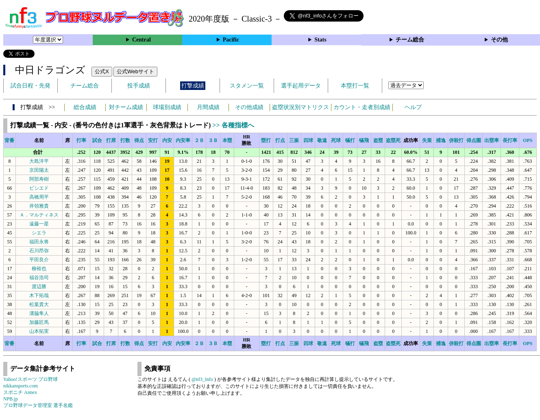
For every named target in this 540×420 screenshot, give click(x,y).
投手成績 (138, 86)
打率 (81, 140)
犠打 (350, 140)
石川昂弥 (39, 251)
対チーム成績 (126, 107)
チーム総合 (410, 40)
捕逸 (441, 140)
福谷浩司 (39, 277)
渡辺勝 (39, 286)
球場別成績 (167, 107)
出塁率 (491, 140)
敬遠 (322, 140)
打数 (125, 140)
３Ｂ (213, 140)
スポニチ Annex (20, 392)
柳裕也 (39, 268)
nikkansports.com (20, 386)
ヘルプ (413, 107)
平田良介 (39, 259)
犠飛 (364, 140)
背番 (9, 140)
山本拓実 (39, 331)
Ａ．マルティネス (39, 215)
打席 (111, 140)
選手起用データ (301, 86)
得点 (139, 140)
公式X (102, 71)
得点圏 (473, 140)
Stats (320, 40)
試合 (97, 140)
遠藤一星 (39, 224)
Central (141, 40)
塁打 (266, 140)
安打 (153, 140)
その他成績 (249, 107)
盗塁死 (393, 140)
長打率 (510, 140)
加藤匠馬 (39, 322)
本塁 (227, 140)
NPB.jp (10, 399)
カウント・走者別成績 (361, 107)
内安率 (183, 140)
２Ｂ (199, 140)
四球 (308, 140)
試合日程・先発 (30, 86)
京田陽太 (39, 170)
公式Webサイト (135, 71)
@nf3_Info (202, 379)
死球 (336, 140)
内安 (167, 140)
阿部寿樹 (39, 179)
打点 (280, 140)
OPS (527, 140)
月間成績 (208, 107)
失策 (427, 140)
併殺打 (456, 140)
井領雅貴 (39, 206)
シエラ (39, 233)
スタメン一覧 (247, 86)
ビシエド (39, 188)
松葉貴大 (39, 304)
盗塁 (378, 140)
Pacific (231, 40)
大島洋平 (39, 161)
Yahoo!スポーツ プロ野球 (30, 379)
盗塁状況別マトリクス (300, 107)
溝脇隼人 (39, 313)
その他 (499, 40)
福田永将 (39, 242)
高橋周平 (39, 197)
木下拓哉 (39, 295)
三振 (294, 140)
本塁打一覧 (355, 86)
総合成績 (85, 107)
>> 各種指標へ (233, 125)
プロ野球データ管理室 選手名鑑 (38, 405)
